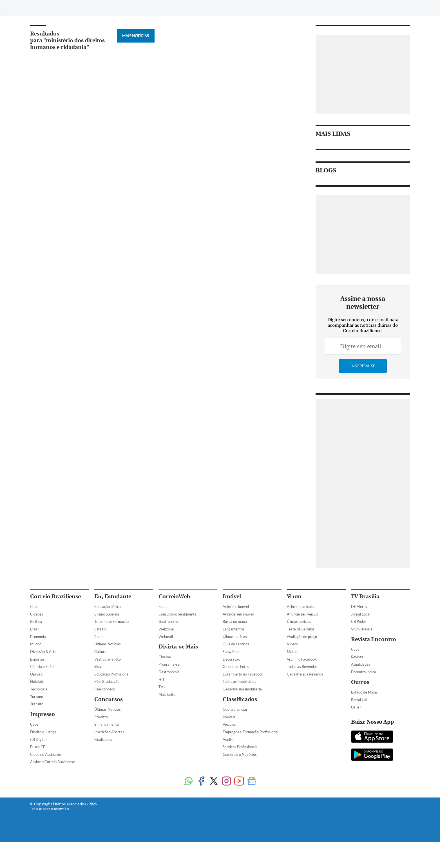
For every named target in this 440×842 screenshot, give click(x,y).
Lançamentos (233, 629)
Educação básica (107, 606)
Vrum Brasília (361, 629)
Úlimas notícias (235, 636)
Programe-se (169, 664)
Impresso (42, 714)
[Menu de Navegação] (40, 7)
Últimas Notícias (107, 644)
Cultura (100, 651)
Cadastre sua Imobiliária (242, 689)
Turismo (36, 696)
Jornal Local (360, 614)
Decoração (231, 659)
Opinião (36, 674)
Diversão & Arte (43, 651)
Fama (162, 606)
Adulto (228, 739)
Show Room (232, 651)
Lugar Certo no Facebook (243, 674)
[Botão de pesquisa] (57, 7)
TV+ (162, 687)
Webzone (166, 629)
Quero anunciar (235, 709)
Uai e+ (356, 707)
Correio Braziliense (55, 596)
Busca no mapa (235, 621)
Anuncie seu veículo (302, 614)
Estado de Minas (364, 692)
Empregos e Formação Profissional (250, 732)
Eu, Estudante (112, 596)
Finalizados (103, 739)
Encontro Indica (363, 672)
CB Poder (358, 621)
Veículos (229, 724)
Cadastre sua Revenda (305, 674)
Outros (360, 682)
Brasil (34, 629)
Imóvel (232, 596)
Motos (292, 651)
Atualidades (360, 664)
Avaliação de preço (302, 636)
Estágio (100, 629)
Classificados (240, 699)
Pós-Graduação (106, 681)
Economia (38, 636)
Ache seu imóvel (236, 606)
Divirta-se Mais (178, 646)
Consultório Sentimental (177, 614)
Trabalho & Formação (111, 621)
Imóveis (229, 717)
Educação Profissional (111, 674)
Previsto (101, 717)
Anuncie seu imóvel (238, 614)
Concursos (108, 699)
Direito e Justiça (43, 732)
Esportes (37, 659)
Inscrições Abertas (109, 732)
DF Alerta (359, 606)
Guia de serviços (236, 644)
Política (36, 621)
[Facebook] (363, 9)
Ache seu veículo (300, 606)
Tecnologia (38, 689)
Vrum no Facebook (302, 659)
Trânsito (36, 704)
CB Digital (38, 739)
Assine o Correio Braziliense (52, 761)
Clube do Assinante (45, 754)
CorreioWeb (174, 596)
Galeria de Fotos (236, 666)
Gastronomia (169, 621)
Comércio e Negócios (240, 754)
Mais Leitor (167, 694)
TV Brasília (365, 596)
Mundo (35, 644)
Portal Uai (359, 699)
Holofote (37, 681)
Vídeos (292, 644)
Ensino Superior (106, 614)
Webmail (165, 636)
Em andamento (106, 724)
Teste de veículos (300, 629)
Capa (34, 606)
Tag (159, 8)
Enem (99, 636)
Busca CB (37, 747)
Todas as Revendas (302, 666)
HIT (161, 679)
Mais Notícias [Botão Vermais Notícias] (135, 36)
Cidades (36, 614)
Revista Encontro (373, 639)
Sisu (97, 666)
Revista (357, 657)
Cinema (164, 657)
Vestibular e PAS (107, 659)
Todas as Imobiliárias (239, 681)
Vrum (294, 596)
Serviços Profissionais (240, 747)
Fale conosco (104, 689)
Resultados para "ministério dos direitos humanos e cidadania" (67, 40)
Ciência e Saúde (42, 666)
